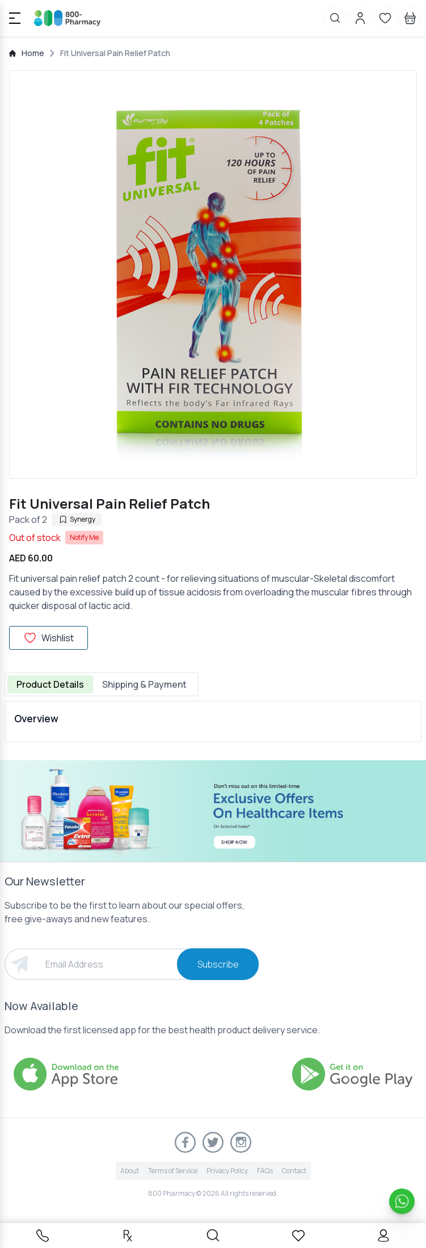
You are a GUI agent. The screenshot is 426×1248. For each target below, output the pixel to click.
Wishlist (48, 638)
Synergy (76, 519)
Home (33, 53)
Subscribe (218, 964)
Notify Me (84, 537)
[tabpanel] (213, 721)
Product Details (50, 684)
